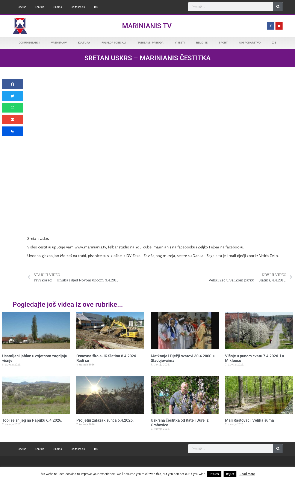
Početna (21, 7)
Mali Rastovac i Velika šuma (249, 420)
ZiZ (274, 42)
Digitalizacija (78, 7)
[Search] (278, 6)
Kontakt (39, 7)
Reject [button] (230, 474)
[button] (12, 84)
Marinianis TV (147, 26)
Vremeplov (59, 42)
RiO (96, 7)
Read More (247, 474)
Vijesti (180, 42)
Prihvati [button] (214, 474)
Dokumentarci (29, 42)
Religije (201, 42)
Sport (223, 42)
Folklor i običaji (113, 42)
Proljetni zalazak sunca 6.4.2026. (105, 420)
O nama (57, 7)
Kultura (84, 42)
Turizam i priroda (150, 42)
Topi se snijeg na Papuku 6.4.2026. (32, 420)
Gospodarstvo (250, 42)
